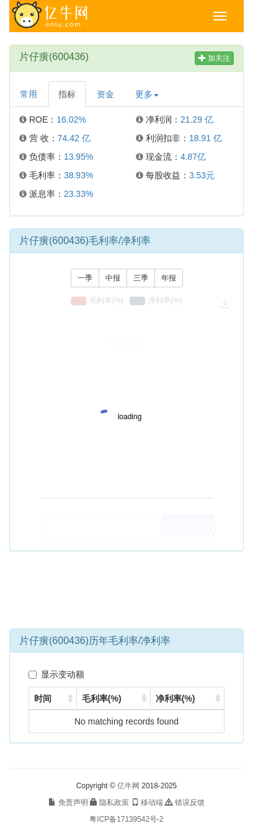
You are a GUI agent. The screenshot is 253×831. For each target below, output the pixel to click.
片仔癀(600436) (54, 56)
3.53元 (202, 175)
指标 (67, 94)
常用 (28, 94)
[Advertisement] (126, 594)
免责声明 (67, 802)
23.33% (78, 194)
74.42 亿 (74, 138)
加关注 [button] (214, 58)
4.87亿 (193, 157)
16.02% (71, 119)
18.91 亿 (205, 138)
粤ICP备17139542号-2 (126, 819)
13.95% (78, 157)
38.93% (78, 175)
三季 (140, 278)
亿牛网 (128, 785)
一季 (85, 278)
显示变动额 (56, 674)
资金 (105, 94)
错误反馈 (184, 802)
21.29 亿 (196, 119)
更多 (147, 94)
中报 (112, 278)
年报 (168, 278)
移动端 (147, 802)
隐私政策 (109, 802)
